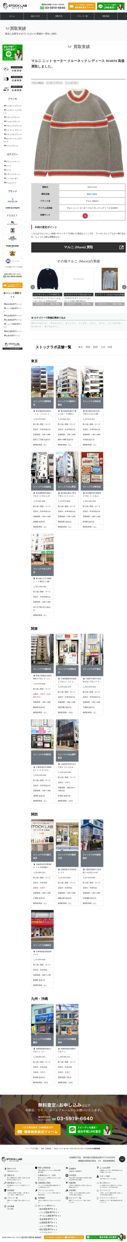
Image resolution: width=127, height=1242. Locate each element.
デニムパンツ (11, 183)
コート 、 (94, 323)
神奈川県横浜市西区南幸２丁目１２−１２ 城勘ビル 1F (42, 677)
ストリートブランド (14, 130)
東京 (80, 347)
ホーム (11, 16)
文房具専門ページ (13, 336)
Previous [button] (32, 286)
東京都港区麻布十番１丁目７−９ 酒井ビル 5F (67, 413)
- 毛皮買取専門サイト (48, 1219)
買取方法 (58, 16)
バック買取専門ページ (12, 309)
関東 (88, 347)
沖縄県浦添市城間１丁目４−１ (67, 1050)
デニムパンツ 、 (57, 323)
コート (8, 170)
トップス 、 (84, 323)
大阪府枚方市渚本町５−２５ (67, 871)
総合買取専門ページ (14, 304)
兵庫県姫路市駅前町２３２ (42, 953)
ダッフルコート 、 (52, 327)
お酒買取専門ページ (14, 320)
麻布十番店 (92, 194)
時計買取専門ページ (14, 331)
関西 (95, 347)
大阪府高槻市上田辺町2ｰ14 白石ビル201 (92, 871)
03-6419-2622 (89, 419)
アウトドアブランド (14, 126)
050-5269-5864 (39, 586)
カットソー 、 (72, 323)
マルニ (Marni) (37, 83)
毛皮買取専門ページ (14, 316)
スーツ (8, 166)
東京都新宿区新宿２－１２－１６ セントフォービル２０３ (42, 413)
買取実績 (105, 16)
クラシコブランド (13, 117)
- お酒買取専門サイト (48, 1223)
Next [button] (124, 286)
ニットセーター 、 (116, 323)
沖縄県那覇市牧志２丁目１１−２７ (42, 1050)
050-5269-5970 (64, 686)
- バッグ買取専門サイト (49, 1212)
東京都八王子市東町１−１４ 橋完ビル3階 (42, 580)
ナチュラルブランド (14, 134)
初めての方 (35, 16)
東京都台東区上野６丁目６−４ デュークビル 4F (67, 495)
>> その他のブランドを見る (13, 267)
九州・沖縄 (106, 347)
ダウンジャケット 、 (40, 323)
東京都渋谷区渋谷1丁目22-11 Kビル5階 (91, 412)
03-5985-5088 (39, 501)
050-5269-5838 (89, 501)
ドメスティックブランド (12, 111)
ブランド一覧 (82, 16)
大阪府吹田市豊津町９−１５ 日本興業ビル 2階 (42, 866)
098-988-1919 (64, 1056)
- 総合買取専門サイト (48, 1209)
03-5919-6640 (39, 419)
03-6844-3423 (64, 419)
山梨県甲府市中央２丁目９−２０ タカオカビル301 (67, 766)
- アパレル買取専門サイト (50, 1216)
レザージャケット (13, 174)
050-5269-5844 (89, 686)
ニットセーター (12, 178)
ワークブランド (12, 146)
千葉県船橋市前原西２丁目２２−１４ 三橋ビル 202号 (67, 680)
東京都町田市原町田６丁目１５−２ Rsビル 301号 (92, 495)
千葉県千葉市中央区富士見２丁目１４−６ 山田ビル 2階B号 (92, 680)
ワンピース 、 (37, 327)
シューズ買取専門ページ (12, 325)
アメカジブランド (13, 122)
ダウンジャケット (13, 162)
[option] (47, 287)
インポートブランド (14, 106)
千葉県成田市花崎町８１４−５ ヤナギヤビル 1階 (42, 769)
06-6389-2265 (39, 872)
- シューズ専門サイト (48, 1226)
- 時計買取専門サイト (48, 1229)
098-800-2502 (39, 1056)
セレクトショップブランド (12, 140)
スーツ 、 (103, 323)
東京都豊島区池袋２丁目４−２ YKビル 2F (42, 494)
